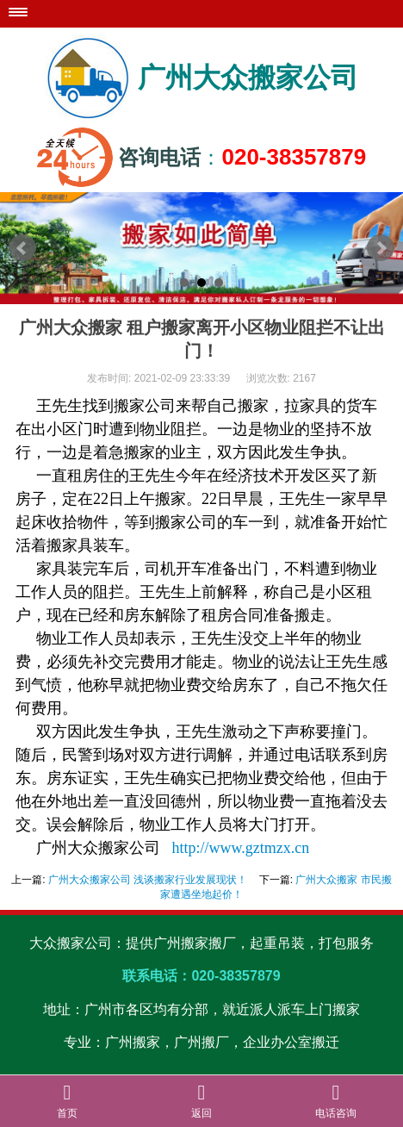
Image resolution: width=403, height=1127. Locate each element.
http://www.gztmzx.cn (241, 847)
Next (380, 248)
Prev (22, 248)
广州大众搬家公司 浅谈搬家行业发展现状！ (147, 880)
